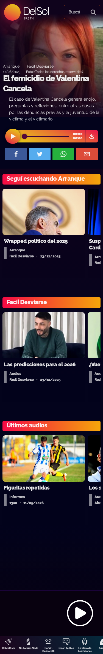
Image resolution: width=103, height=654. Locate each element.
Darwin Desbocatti (48, 650)
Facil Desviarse (40, 66)
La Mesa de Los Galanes (84, 650)
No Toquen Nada (28, 648)
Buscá (74, 12)
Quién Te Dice (66, 648)
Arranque (11, 66)
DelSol (36, 11)
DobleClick (8, 648)
